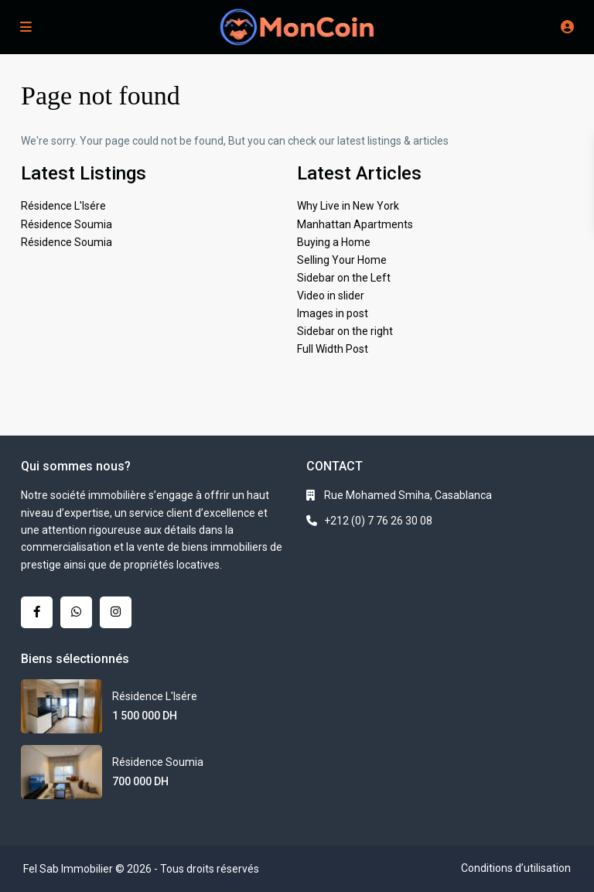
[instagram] (115, 612)
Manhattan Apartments (355, 224)
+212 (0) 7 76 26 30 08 (378, 520)
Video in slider (330, 295)
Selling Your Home (342, 260)
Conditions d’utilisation (516, 868)
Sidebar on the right (345, 331)
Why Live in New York (348, 206)
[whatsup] (76, 612)
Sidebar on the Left (344, 278)
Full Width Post (332, 349)
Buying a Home (333, 242)
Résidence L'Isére (63, 206)
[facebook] (37, 612)
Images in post (332, 313)
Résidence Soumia (66, 224)
